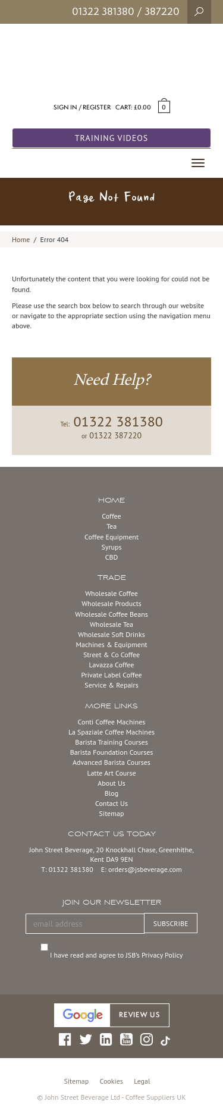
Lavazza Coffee (111, 664)
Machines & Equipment (111, 644)
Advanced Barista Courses (111, 762)
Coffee (111, 516)
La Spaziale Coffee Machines (111, 731)
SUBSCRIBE (171, 923)
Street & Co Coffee (111, 654)
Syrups (111, 546)
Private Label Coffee (111, 674)
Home (21, 239)
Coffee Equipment (111, 536)
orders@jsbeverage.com (145, 869)
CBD (111, 557)
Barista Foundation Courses (111, 752)
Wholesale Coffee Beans (111, 614)
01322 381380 (103, 11)
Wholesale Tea (111, 624)
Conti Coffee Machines (112, 721)
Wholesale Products (111, 603)
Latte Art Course (111, 772)
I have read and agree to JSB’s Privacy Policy (117, 954)
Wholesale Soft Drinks (111, 634)
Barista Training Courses (111, 742)
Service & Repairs (111, 684)
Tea (111, 526)
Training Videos (112, 138)
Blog (111, 793)
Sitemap (111, 813)
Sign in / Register (82, 107)
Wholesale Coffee (111, 593)
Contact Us (111, 803)
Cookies (111, 1081)
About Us (111, 783)
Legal (142, 1081)
